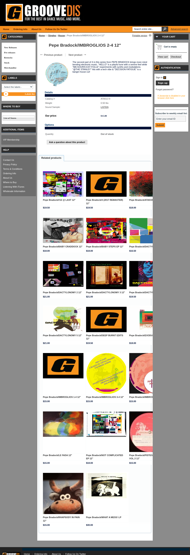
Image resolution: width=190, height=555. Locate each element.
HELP (6, 150)
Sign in (161, 77)
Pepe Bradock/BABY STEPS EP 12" (105, 246)
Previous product (51, 55)
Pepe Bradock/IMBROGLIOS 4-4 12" (148, 397)
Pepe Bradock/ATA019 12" (143, 200)
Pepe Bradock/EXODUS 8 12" (144, 335)
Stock (6, 62)
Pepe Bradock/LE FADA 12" (57, 455)
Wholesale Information (14, 191)
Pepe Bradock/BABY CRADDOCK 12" (62, 246)
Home (42, 35)
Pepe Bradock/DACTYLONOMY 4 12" (148, 292)
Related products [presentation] (51, 158)
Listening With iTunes (13, 187)
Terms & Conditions (12, 169)
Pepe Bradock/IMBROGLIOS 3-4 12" (105, 397)
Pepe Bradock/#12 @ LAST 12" (59, 200)
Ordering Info (9, 173)
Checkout (176, 57)
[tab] (51, 158)
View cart (163, 57)
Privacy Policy (10, 164)
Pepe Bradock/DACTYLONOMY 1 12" (148, 246)
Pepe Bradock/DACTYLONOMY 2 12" (62, 292)
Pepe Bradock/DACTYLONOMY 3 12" (105, 292)
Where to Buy (10, 182)
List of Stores (10, 118)
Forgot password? (165, 89)
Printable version (139, 35)
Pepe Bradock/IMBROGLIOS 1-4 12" (62, 397)
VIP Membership (11, 139)
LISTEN (105, 107)
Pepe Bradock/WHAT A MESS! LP (103, 517)
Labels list (30, 94)
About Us (7, 178)
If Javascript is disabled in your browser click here (171, 97)
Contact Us (8, 160)
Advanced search (179, 29)
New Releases (10, 47)
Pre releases (9, 52)
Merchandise (10, 68)
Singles (52, 35)
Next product (77, 55)
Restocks (8, 57)
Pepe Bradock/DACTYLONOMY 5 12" (62, 335)
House (61, 35)
